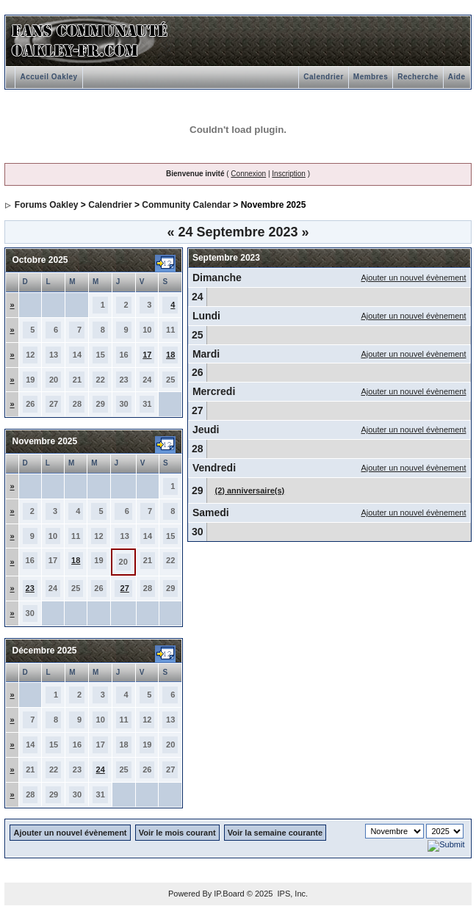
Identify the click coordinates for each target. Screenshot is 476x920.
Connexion (248, 174)
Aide (457, 77)
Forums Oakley (47, 205)
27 (124, 588)
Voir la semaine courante (275, 832)
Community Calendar (186, 205)
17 (147, 354)
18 (170, 354)
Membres (370, 77)
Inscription (289, 174)
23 (30, 588)
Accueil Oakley (48, 77)
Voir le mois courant (177, 832)
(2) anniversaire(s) (249, 490)
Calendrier (323, 77)
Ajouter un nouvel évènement (413, 277)
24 (100, 769)
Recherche (418, 77)
